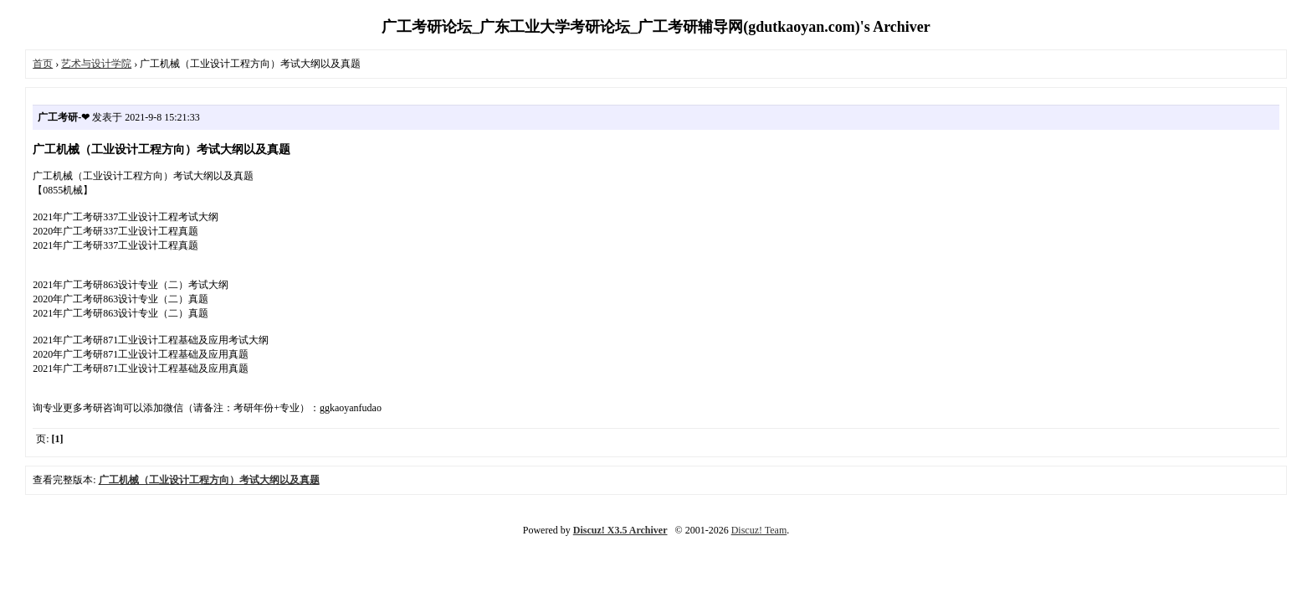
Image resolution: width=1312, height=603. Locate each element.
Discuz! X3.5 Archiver (620, 530)
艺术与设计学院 (96, 64)
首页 (43, 64)
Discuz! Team (759, 530)
